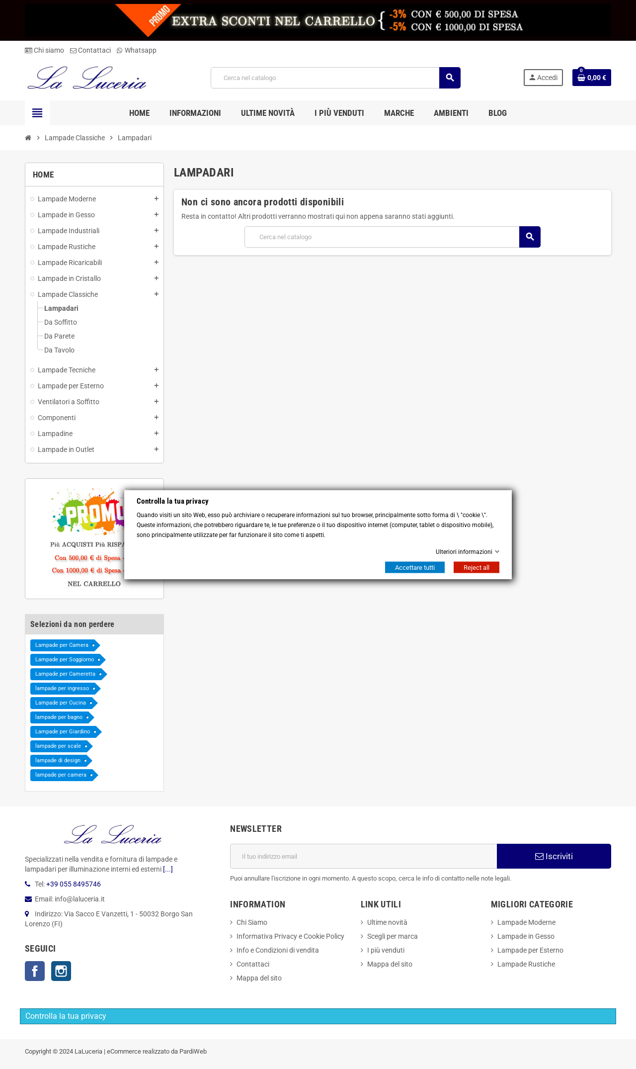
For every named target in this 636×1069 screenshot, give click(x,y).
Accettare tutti (415, 567)
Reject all (476, 567)
